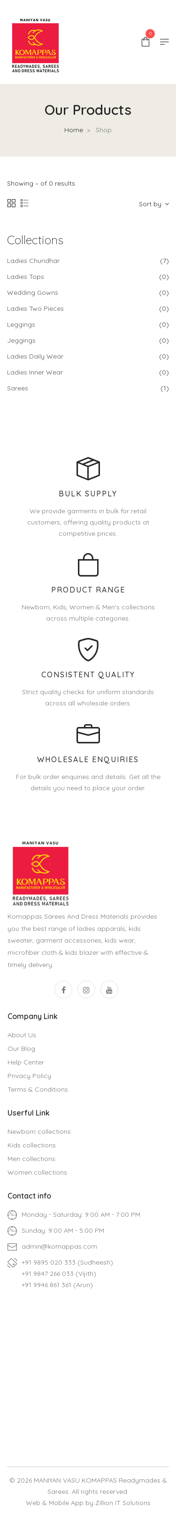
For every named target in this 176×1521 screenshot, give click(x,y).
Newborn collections (39, 1131)
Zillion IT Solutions (123, 1503)
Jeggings (21, 340)
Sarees (17, 388)
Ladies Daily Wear (35, 356)
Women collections (37, 1172)
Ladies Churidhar (33, 260)
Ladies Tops (25, 276)
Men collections (31, 1158)
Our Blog (21, 1048)
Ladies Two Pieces (35, 308)
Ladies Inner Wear (35, 372)
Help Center (26, 1062)
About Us (22, 1035)
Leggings (21, 324)
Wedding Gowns (32, 292)
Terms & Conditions (38, 1089)
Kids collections (32, 1145)
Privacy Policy (29, 1075)
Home (73, 130)
